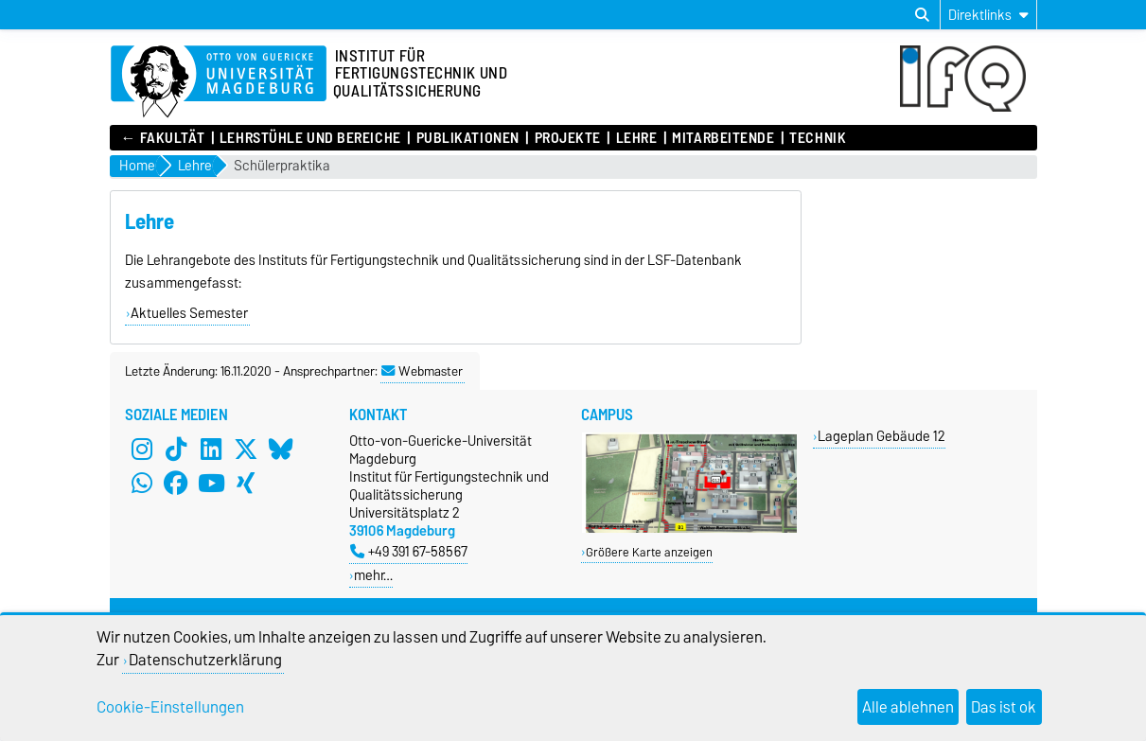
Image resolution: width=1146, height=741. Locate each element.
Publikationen (468, 138)
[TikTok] (176, 449)
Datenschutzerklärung (205, 659)
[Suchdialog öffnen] (922, 15)
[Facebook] (176, 483)
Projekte (568, 138)
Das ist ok (1003, 707)
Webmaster (422, 371)
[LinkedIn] (211, 449)
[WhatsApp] (142, 483)
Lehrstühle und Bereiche (310, 138)
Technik (817, 138)
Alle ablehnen (908, 707)
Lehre (637, 138)
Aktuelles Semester (189, 313)
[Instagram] (142, 449)
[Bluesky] (281, 449)
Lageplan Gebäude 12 (881, 436)
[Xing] (246, 483)
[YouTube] (211, 483)
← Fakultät (163, 138)
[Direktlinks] (988, 14)
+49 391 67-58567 (408, 551)
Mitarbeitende (723, 138)
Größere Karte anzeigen (649, 552)
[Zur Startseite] (218, 82)
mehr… (373, 575)
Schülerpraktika (282, 166)
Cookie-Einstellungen (170, 707)
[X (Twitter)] (246, 449)
